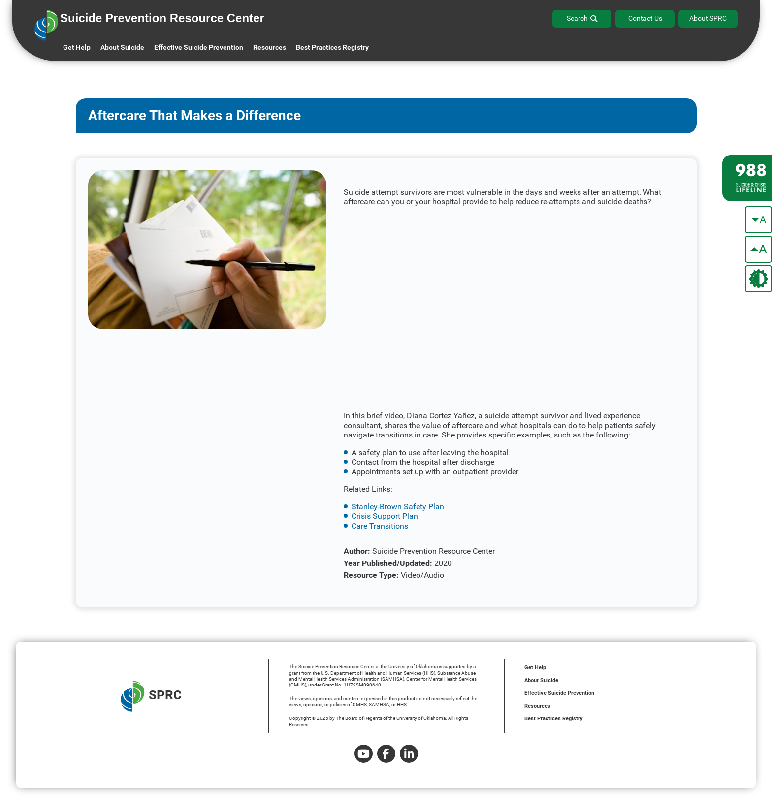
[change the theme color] (758, 278)
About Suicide (122, 47)
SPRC (151, 696)
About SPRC (708, 18)
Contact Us (645, 18)
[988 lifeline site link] (747, 178)
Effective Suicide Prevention (559, 693)
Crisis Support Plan (385, 516)
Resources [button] (269, 47)
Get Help (77, 47)
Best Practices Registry (332, 47)
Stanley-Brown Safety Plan (398, 506)
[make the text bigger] (758, 249)
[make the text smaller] (758, 219)
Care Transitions (380, 525)
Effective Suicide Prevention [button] (198, 47)
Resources (537, 706)
